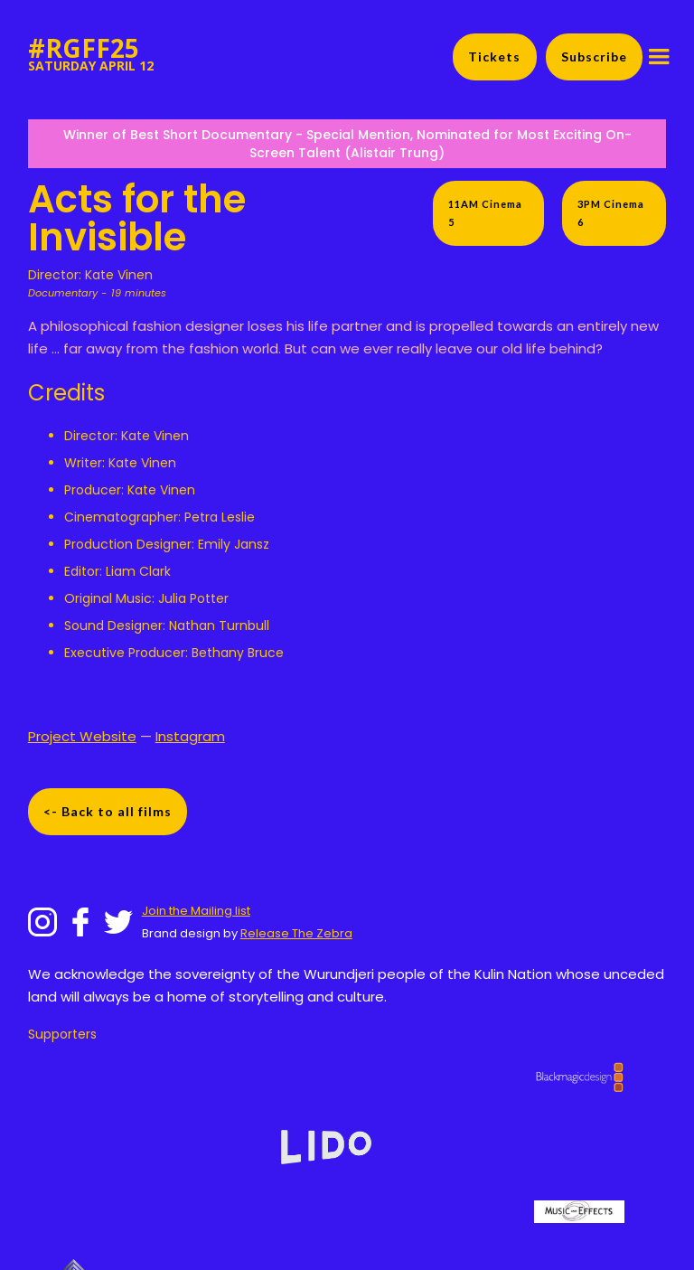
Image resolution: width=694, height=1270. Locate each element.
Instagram (190, 736)
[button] (658, 57)
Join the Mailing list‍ (196, 910)
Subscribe (594, 56)
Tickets (494, 56)
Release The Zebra (296, 933)
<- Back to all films (107, 811)
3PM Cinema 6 (610, 213)
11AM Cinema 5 (485, 213)
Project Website (82, 736)
